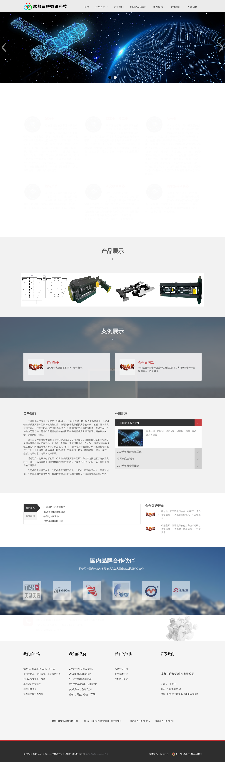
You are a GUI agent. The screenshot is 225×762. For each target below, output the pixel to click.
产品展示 (101, 7)
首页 (86, 7)
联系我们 (176, 7)
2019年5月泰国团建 (128, 463)
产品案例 (53, 360)
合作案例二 (146, 360)
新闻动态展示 (138, 7)
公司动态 (30, 505)
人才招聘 (192, 7)
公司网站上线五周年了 (129, 420)
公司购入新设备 (126, 456)
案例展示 (159, 7)
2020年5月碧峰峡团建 (129, 449)
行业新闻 (30, 513)
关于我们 (119, 7)
